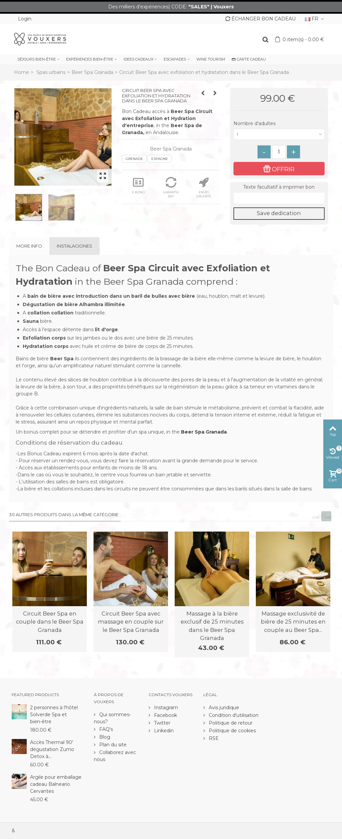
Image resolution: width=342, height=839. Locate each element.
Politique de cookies (231, 731)
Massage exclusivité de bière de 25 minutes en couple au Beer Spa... (293, 621)
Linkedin (163, 731)
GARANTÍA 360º (171, 187)
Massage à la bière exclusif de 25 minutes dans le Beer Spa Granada (212, 625)
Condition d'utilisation (233, 715)
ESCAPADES (175, 59)
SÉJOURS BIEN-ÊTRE (36, 59)
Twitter (161, 723)
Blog (104, 737)
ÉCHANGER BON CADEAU (260, 19)
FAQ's (105, 729)
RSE (213, 738)
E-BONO (138, 185)
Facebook (165, 715)
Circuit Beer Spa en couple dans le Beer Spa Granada (49, 621)
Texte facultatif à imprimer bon (279, 187)
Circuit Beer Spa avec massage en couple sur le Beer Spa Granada (131, 621)
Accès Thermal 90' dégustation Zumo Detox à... (52, 749)
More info (29, 246)
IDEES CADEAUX (138, 59)
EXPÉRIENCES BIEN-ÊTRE (89, 59)
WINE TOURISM (210, 59)
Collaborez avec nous (115, 755)
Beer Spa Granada (92, 72)
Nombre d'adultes (255, 123)
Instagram (165, 708)
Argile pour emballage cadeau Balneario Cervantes (55, 784)
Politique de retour (229, 723)
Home (21, 72)
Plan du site (112, 745)
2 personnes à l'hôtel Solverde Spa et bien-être (54, 715)
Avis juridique (223, 708)
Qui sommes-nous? (112, 718)
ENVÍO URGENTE (203, 187)
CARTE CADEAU (249, 59)
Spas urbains (50, 72)
